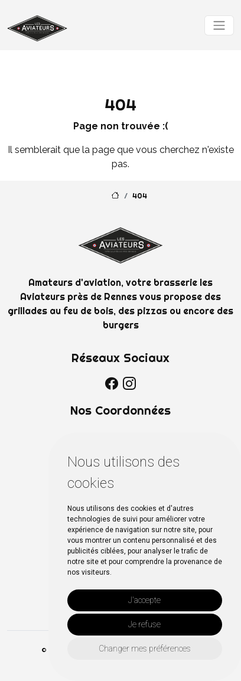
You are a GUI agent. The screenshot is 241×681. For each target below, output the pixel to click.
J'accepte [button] (144, 600)
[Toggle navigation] (219, 25)
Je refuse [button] (144, 624)
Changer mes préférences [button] (145, 648)
